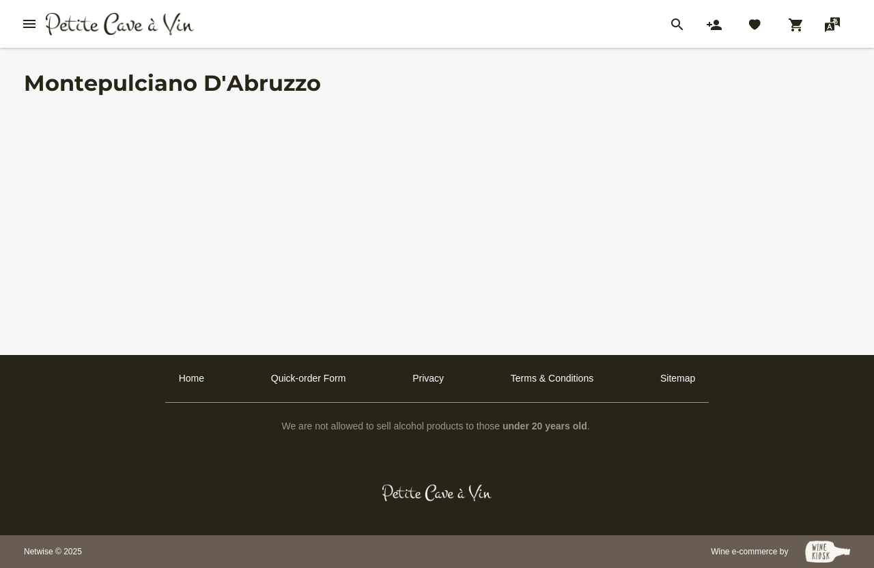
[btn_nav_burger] (29, 24)
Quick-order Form (308, 378)
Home (191, 378)
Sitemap (677, 378)
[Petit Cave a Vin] (437, 493)
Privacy (428, 378)
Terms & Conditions (552, 378)
